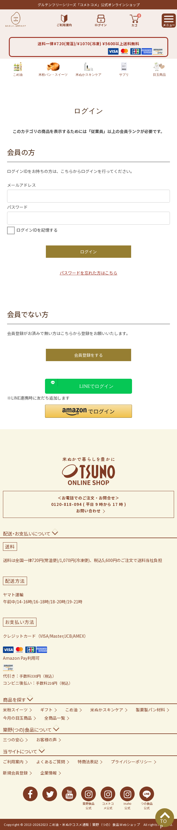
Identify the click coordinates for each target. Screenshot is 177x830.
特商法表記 (88, 762)
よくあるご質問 (50, 762)
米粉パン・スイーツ (53, 69)
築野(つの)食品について (27, 729)
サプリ (124, 69)
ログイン (88, 252)
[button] (88, 411)
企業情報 (48, 773)
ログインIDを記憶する (37, 230)
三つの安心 (13, 740)
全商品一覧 (54, 718)
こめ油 (18, 69)
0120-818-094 (66, 504)
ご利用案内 (13, 762)
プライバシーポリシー (131, 762)
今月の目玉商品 (17, 718)
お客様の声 (46, 740)
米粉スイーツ (15, 710)
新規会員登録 (15, 773)
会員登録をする (88, 355)
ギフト (46, 710)
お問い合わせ (88, 511)
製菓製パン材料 (150, 710)
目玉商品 (159, 69)
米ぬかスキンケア (88, 69)
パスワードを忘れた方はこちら (88, 273)
